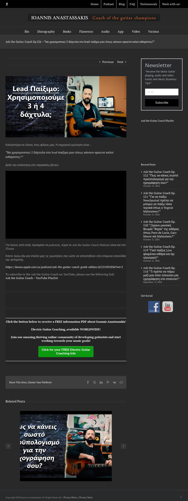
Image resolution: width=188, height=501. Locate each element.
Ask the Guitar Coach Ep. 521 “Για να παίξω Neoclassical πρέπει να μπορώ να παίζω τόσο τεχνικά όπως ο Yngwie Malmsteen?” (159, 202)
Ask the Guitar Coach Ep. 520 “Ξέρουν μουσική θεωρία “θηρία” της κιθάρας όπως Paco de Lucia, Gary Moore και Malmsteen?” (161, 229)
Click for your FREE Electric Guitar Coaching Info (66, 351)
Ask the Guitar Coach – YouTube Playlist (32, 278)
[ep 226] (66, 106)
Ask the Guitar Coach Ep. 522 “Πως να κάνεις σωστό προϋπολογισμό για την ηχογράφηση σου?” (160, 177)
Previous (108, 62)
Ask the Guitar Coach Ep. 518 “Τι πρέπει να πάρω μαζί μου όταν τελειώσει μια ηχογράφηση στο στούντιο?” (161, 273)
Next (120, 62)
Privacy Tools (86, 497)
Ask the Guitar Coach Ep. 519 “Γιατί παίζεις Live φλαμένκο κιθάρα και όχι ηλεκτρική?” (159, 252)
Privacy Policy (71, 497)
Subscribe (161, 102)
